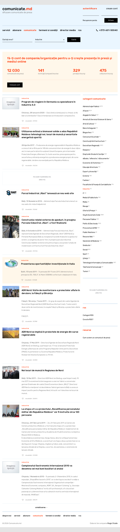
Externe (86, 176)
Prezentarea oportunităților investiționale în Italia (48, 264)
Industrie (25, 98)
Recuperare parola (90, 20)
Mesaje (85, 206)
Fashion (86, 180)
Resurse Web (88, 237)
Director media (68, 30)
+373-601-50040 (108, 30)
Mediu (85, 202)
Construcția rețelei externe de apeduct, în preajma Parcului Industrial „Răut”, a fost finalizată (49, 221)
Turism (85, 271)
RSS (79, 30)
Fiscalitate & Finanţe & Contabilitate (97, 185)
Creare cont (112, 8)
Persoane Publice (89, 219)
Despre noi (6, 516)
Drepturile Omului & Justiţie (93, 154)
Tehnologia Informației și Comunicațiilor (98, 263)
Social (85, 250)
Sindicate (86, 245)
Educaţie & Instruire (90, 167)
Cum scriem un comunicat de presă (96, 338)
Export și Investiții (90, 172)
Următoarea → (41, 507)
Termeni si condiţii (48, 30)
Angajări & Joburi (89, 115)
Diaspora (86, 150)
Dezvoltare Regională (91, 146)
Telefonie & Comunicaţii (92, 267)
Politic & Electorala (90, 224)
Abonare (16, 30)
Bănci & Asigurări (89, 128)
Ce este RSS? (88, 320)
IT (83, 193)
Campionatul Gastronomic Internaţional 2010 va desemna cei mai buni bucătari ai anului (47, 467)
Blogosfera (87, 133)
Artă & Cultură (88, 124)
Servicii (6, 30)
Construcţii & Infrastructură (93, 141)
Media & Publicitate (90, 198)
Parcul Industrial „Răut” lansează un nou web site (48, 193)
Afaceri (86, 111)
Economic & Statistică (91, 163)
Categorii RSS (88, 315)
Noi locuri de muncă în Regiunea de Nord (42, 370)
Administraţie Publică (91, 106)
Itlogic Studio (112, 523)
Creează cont (15, 85)
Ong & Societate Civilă (91, 215)
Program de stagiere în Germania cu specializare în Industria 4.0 (48, 103)
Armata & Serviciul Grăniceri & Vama (97, 120)
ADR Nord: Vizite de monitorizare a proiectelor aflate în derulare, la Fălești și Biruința (51, 292)
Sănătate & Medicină (91, 241)
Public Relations (89, 232)
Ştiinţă (85, 258)
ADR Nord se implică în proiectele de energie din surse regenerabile (50, 333)
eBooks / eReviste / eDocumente (96, 159)
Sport (85, 254)
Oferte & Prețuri (89, 211)
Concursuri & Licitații (91, 137)
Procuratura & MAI (90, 228)
